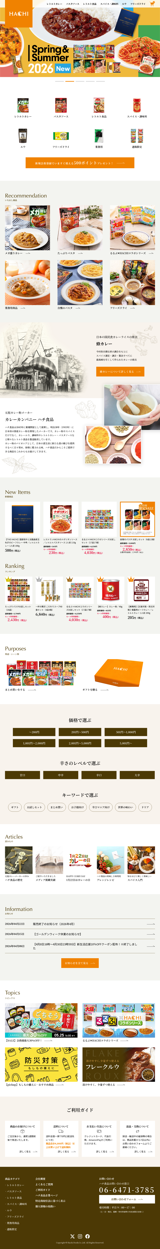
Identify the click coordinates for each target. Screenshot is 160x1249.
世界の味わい (125, 807)
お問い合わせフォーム (123, 1199)
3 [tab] (80, 81)
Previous (5, 38)
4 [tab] (90, 81)
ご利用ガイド (42, 1190)
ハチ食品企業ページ (46, 1195)
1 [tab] (59, 81)
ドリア (145, 807)
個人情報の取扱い (45, 1206)
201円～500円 (80, 732)
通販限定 (12, 1229)
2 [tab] (69, 81)
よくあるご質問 (44, 1184)
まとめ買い (56, 807)
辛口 (99, 775)
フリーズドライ (138, 3)
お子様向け (77, 807)
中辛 (61, 775)
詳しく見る (25, 1151)
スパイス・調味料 (109, 3)
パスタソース (72, 3)
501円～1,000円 (126, 732)
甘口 (22, 775)
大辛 (137, 775)
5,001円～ (126, 743)
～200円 (34, 732)
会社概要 (40, 1179)
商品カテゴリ (12, 1179)
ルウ (124, 3)
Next (155, 38)
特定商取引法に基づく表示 (50, 1201)
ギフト (15, 807)
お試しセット (34, 807)
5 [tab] (100, 81)
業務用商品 (13, 1223)
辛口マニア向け (101, 807)
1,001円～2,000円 (34, 743)
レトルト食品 (89, 3)
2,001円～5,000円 (80, 743)
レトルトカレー (54, 3)
